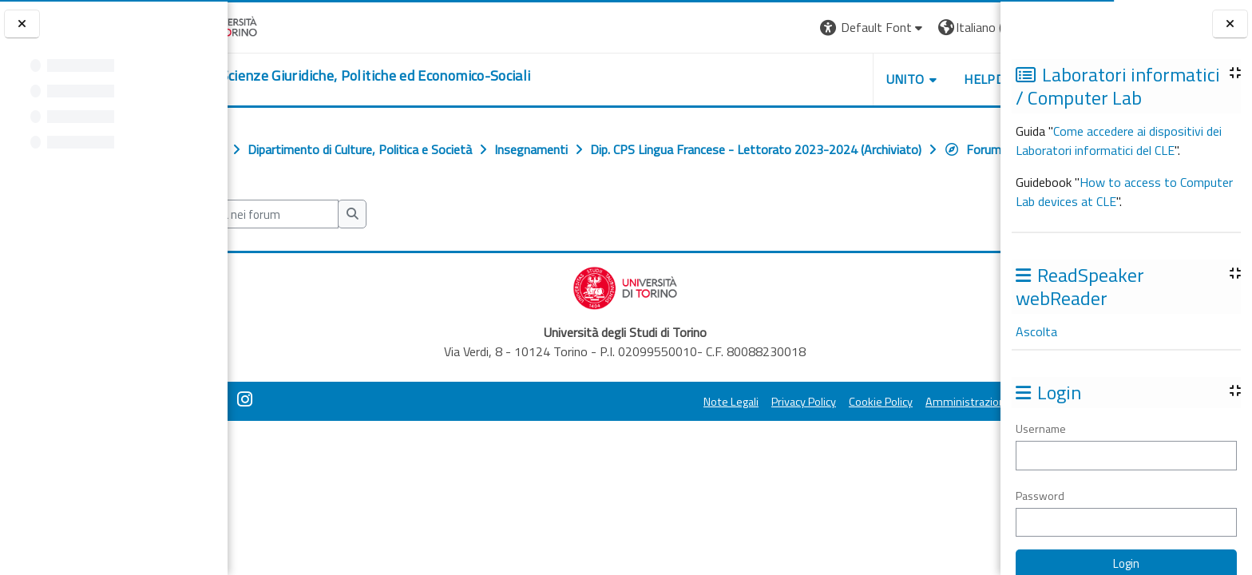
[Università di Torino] (277, 25)
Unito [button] (813, 79)
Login (973, 27)
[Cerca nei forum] (334, 249)
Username (1041, 428)
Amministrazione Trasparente (908, 437)
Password (1040, 495)
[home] (415, 76)
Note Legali (639, 437)
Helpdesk (904, 79)
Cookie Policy (789, 437)
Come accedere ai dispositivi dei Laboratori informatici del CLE (1119, 140)
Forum (278, 184)
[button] (781, 27)
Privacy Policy (711, 437)
